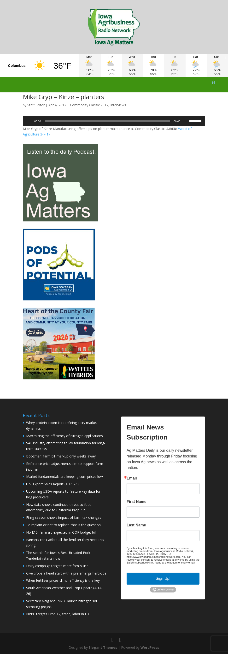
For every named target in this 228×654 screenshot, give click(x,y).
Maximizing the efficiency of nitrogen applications (64, 436)
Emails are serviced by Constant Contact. (151, 565)
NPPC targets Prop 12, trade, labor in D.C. (58, 614)
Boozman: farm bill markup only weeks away (61, 456)
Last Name (136, 525)
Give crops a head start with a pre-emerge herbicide (66, 573)
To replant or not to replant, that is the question (63, 525)
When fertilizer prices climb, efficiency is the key (63, 580)
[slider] (107, 121)
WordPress (149, 647)
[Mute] (185, 121)
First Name (136, 502)
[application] (114, 121)
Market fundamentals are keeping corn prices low (64, 476)
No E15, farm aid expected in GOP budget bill (61, 532)
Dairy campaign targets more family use (57, 566)
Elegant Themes (103, 647)
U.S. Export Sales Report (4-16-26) (52, 484)
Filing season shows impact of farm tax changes (63, 517)
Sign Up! (163, 578)
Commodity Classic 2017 (89, 105)
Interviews (118, 105)
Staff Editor (36, 105)
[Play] (29, 121)
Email (132, 478)
